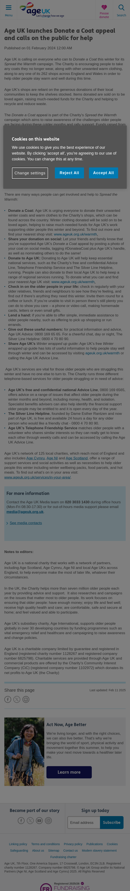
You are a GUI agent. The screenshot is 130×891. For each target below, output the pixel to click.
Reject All (69, 172)
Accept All (103, 172)
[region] (65, 157)
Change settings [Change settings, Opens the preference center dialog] (30, 173)
